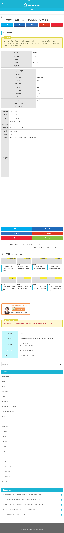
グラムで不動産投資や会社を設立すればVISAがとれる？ (19, 509)
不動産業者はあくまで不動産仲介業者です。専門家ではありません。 (23, 494)
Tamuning (5, 441)
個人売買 (4, 481)
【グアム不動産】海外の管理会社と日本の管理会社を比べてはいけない (24, 504)
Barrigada (5, 391)
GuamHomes (31, 529)
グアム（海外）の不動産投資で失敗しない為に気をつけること (21, 499)
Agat (3, 381)
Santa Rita (5, 426)
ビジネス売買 (6, 471)
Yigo (3, 451)
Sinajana (4, 431)
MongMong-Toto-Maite (9, 406)
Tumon (4, 446)
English (32, 9)
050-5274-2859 (24, 343)
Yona (3, 456)
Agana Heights (6, 376)
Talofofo (4, 436)
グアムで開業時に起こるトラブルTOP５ (14, 514)
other (3, 416)
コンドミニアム (6, 466)
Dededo (4, 396)
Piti (3, 421)
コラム (4, 461)
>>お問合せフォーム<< (27, 355)
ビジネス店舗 (6, 476)
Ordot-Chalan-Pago (8, 411)
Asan (3, 386)
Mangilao (5, 401)
